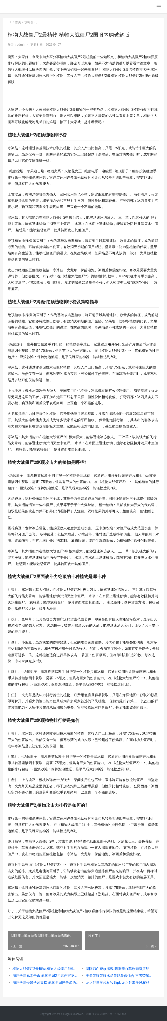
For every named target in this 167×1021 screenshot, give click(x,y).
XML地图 (122, 1014)
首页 (18, 22)
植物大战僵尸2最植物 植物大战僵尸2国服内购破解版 (45, 969)
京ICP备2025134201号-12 (101, 1014)
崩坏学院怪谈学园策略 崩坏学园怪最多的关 (45, 983)
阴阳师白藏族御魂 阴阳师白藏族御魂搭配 (117, 969)
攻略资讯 (30, 22)
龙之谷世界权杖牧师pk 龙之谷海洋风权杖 (117, 983)
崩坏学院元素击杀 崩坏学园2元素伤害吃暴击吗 (45, 976)
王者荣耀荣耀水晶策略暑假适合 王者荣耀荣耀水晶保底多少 (119, 976)
